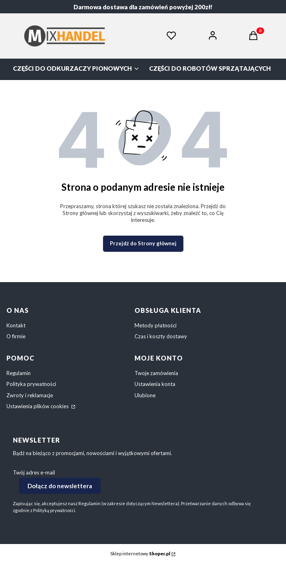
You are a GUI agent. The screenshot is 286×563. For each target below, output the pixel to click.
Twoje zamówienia (156, 373)
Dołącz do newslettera (59, 485)
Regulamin (18, 373)
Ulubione (145, 395)
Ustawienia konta (155, 384)
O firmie (15, 336)
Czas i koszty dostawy (161, 336)
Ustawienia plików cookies (38, 406)
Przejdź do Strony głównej (143, 243)
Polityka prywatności (31, 384)
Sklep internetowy (140, 553)
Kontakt (15, 325)
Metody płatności (156, 325)
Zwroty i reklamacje (29, 395)
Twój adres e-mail (34, 472)
